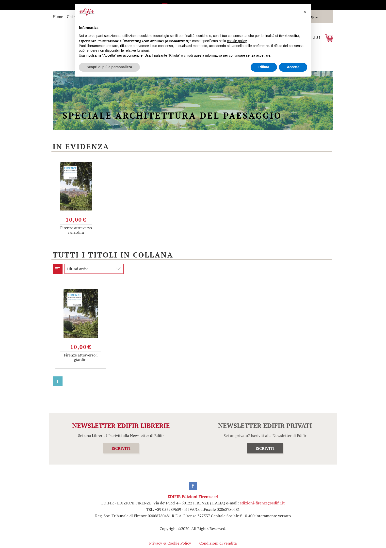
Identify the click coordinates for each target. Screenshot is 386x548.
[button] (305, 12)
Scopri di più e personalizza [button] (109, 67)
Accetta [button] (293, 67)
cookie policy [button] (236, 41)
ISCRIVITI (121, 448)
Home (58, 16)
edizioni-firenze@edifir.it (262, 503)
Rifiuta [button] (263, 67)
